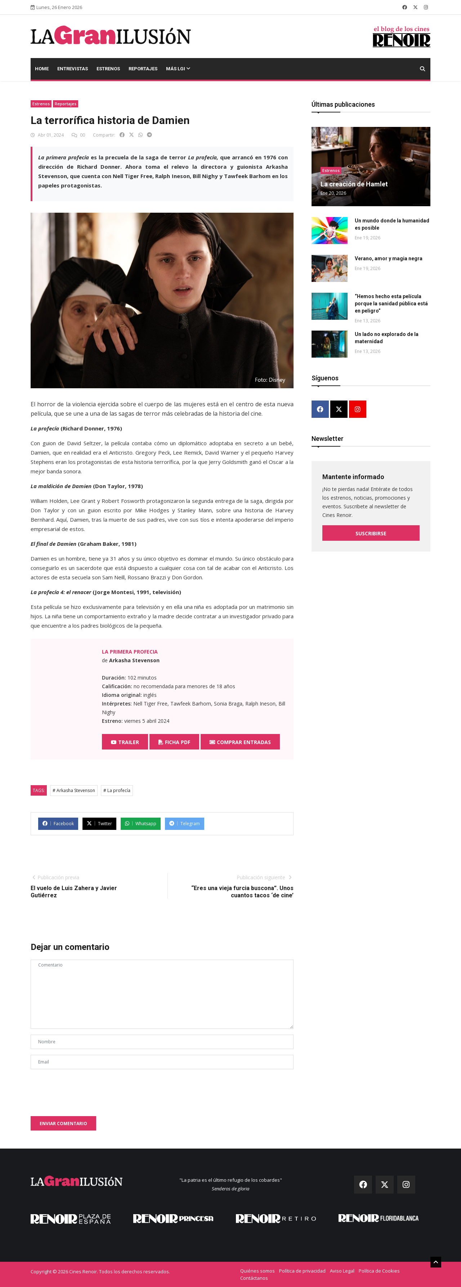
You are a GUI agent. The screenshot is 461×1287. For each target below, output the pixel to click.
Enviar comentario (63, 1123)
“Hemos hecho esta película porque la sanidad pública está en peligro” (391, 303)
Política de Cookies (379, 1271)
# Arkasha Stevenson (74, 790)
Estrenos (108, 68)
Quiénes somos (257, 1271)
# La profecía (116, 790)
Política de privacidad (302, 1271)
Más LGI (178, 68)
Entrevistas (72, 68)
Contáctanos (254, 1278)
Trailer (125, 742)
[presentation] (85, 1089)
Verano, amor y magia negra (388, 258)
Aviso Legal (342, 1271)
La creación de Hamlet (354, 184)
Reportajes (143, 68)
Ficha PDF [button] (174, 742)
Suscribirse (370, 533)
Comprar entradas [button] (240, 742)
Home (42, 68)
